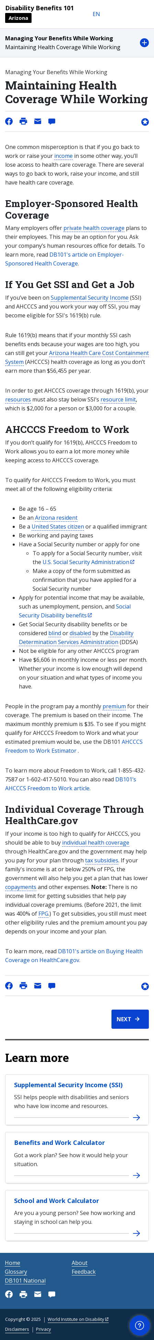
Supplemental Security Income (90, 297)
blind (54, 633)
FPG (43, 913)
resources (18, 399)
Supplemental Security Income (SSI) (68, 1085)
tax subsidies (101, 860)
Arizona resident (56, 517)
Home (12, 1263)
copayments (20, 887)
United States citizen (58, 526)
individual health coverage (95, 842)
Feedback (84, 1271)
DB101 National (25, 1280)
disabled (80, 633)
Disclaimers (17, 1329)
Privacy (43, 1329)
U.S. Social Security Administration (86, 562)
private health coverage (94, 228)
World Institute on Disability (76, 1319)
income (63, 156)
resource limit (118, 399)
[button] (77, 43)
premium (114, 706)
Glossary (16, 1271)
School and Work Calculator (56, 1201)
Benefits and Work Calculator (59, 1142)
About (79, 1263)
